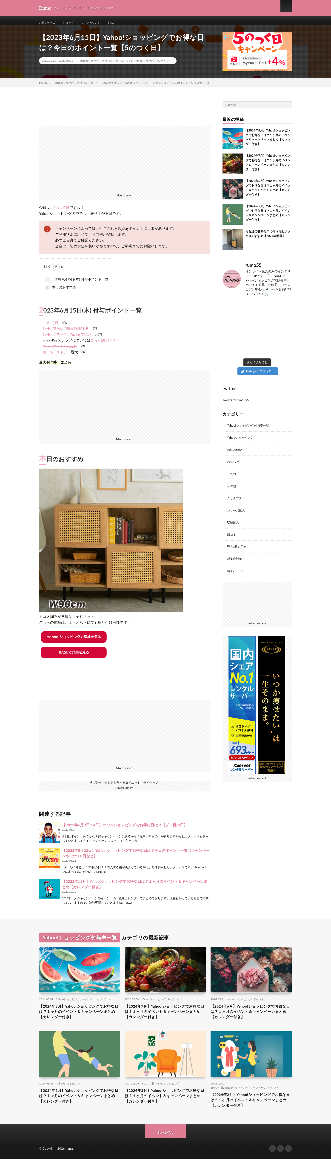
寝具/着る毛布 (237, 549)
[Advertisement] (124, 163)
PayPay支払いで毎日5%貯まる (66, 333)
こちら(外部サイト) (105, 345)
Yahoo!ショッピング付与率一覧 (99, 65)
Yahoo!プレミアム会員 (60, 351)
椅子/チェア (236, 573)
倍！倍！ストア (55, 357)
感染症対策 (235, 561)
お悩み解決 (235, 454)
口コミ (232, 537)
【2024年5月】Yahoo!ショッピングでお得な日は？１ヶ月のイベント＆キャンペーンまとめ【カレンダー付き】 (79, 1104)
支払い (120, 23)
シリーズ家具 (236, 513)
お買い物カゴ (48, 23)
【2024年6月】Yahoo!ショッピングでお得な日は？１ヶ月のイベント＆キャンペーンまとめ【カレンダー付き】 (251, 1017)
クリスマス (235, 501)
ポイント (165, 65)
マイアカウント (97, 23)
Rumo (70, 1158)
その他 (232, 490)
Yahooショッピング (147, 65)
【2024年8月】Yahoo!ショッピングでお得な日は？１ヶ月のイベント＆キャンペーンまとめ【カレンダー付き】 (79, 1017)
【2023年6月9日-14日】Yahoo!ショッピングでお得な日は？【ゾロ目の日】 (124, 829)
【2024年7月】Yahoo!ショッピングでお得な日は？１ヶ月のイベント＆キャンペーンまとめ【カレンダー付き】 (165, 1017)
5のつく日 (127, 65)
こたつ (232, 478)
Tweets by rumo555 (236, 404)
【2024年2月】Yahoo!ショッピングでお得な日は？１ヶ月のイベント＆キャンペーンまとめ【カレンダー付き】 (251, 1108)
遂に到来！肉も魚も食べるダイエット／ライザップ (124, 787)
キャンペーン (90, 1003)
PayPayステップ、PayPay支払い (67, 339)
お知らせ (233, 466)
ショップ (72, 23)
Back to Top (165, 1141)
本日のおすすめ (60, 292)
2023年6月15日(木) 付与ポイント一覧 (76, 284)
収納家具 (233, 525)
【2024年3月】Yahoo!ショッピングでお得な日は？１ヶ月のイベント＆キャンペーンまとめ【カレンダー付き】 (165, 1104)
